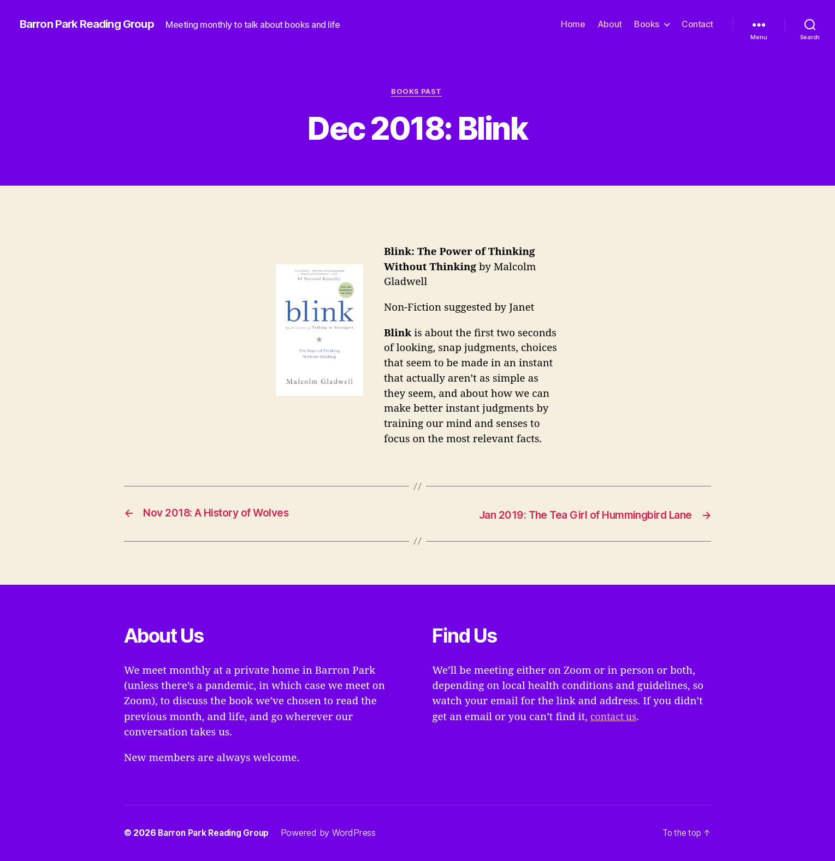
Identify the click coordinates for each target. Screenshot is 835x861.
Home (573, 24)
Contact (697, 24)
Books (647, 24)
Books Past (417, 92)
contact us (615, 716)
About (609, 24)
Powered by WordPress (333, 833)
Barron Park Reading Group (91, 25)
